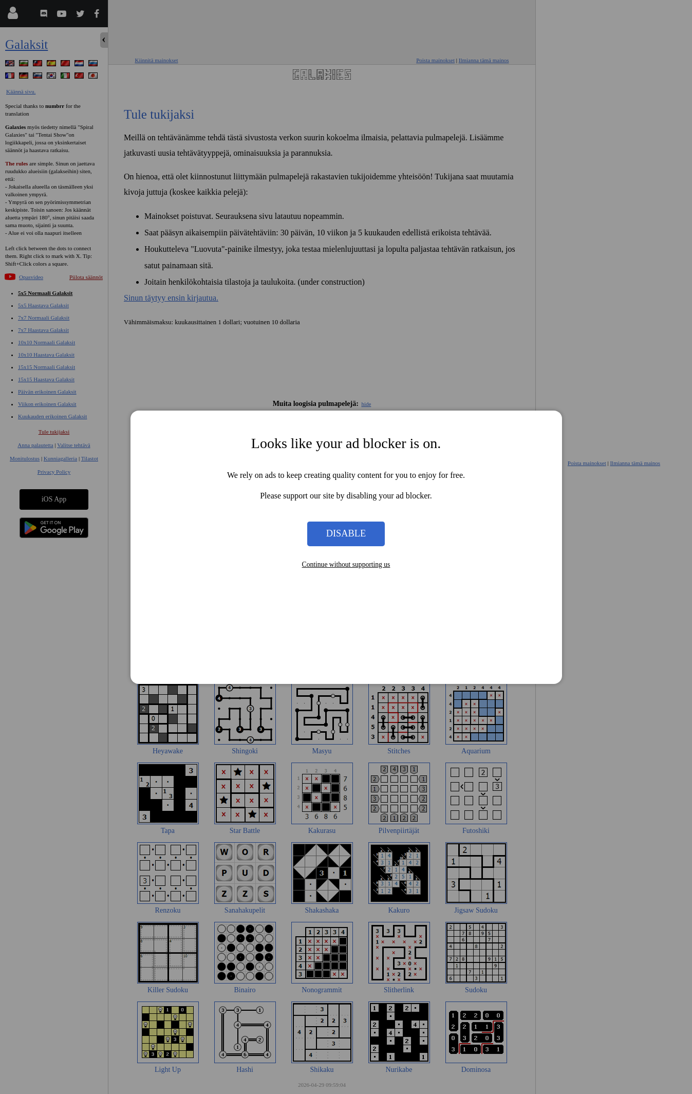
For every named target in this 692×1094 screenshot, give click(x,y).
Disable (346, 533)
